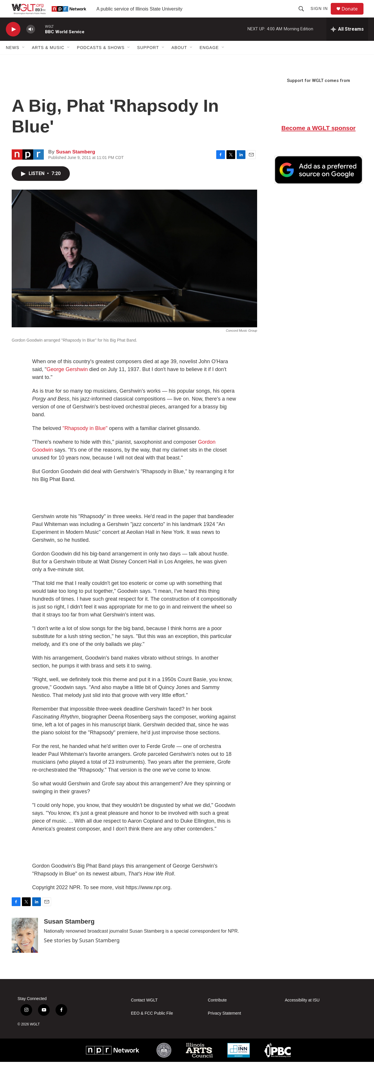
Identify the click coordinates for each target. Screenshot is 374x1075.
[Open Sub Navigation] (23, 60)
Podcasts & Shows (100, 60)
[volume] (31, 42)
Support (148, 60)
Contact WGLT (144, 1013)
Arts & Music (48, 60)
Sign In (321, 15)
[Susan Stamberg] (25, 948)
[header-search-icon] (303, 15)
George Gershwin (67, 382)
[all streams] (347, 42)
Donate (353, 15)
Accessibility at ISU (302, 1013)
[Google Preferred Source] (318, 183)
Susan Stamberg (75, 165)
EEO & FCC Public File (152, 1026)
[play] (13, 42)
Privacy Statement (224, 1026)
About (179, 60)
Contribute (217, 1013)
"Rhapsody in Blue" (85, 441)
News (12, 60)
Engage (209, 60)
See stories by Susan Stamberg (82, 953)
